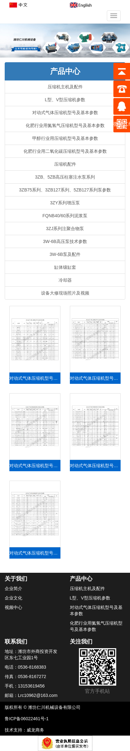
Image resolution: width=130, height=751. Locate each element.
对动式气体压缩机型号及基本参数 (65, 112)
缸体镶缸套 (65, 267)
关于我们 (16, 579)
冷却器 (65, 280)
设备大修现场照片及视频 (65, 292)
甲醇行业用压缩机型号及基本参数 (65, 138)
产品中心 (81, 579)
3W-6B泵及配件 (65, 254)
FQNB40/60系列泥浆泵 (65, 215)
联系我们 (16, 641)
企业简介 (13, 588)
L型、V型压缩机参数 (65, 99)
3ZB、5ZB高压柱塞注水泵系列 (65, 176)
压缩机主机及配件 (65, 86)
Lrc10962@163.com (37, 695)
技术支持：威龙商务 (24, 729)
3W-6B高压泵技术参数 (65, 241)
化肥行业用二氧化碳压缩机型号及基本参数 (65, 151)
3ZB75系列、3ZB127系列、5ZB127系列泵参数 (65, 189)
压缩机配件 (65, 164)
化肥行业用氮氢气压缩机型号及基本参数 (65, 125)
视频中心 (13, 607)
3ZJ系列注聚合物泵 (65, 228)
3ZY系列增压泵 (65, 202)
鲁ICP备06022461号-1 (27, 718)
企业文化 (13, 597)
